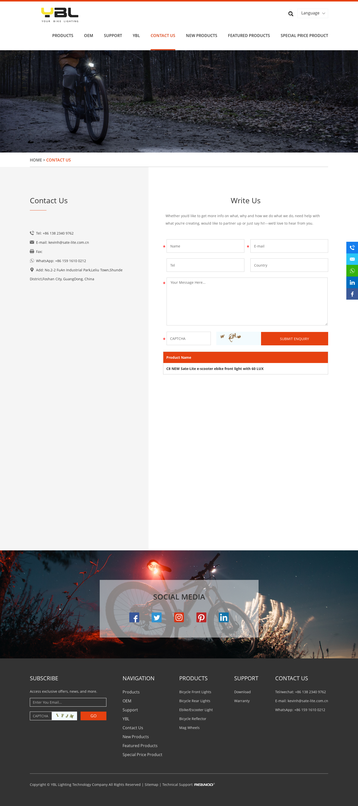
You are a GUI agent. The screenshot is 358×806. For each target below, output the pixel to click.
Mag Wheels (189, 726)
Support (113, 34)
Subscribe (44, 677)
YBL (136, 34)
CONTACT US (291, 677)
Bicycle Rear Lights (194, 699)
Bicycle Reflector (192, 717)
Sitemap (151, 783)
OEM (88, 34)
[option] (179, 100)
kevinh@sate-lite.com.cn (68, 241)
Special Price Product (304, 34)
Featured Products (249, 34)
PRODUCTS (193, 677)
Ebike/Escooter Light (196, 708)
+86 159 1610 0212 (70, 260)
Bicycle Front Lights (195, 690)
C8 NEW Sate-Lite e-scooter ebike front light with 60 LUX (215, 367)
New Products (201, 34)
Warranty (242, 699)
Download (242, 690)
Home (36, 159)
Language (310, 13)
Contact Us (163, 34)
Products (62, 34)
